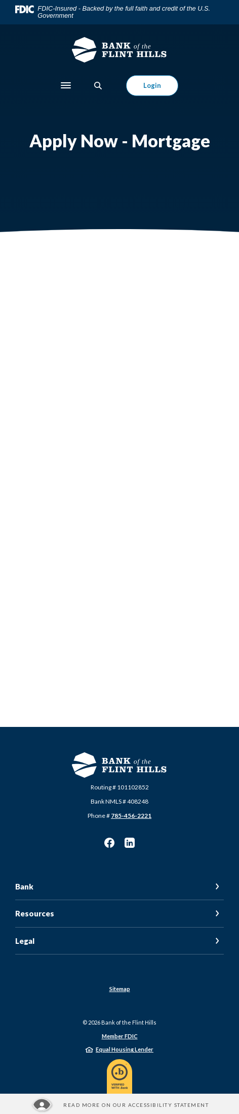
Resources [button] (34, 913)
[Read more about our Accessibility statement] (119, 1104)
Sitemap (119, 988)
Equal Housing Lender (124, 1049)
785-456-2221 (131, 815)
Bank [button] (24, 886)
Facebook (109, 843)
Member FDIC (120, 1036)
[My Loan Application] (119, 475)
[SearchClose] (98, 85)
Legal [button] (24, 940)
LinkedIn (130, 843)
